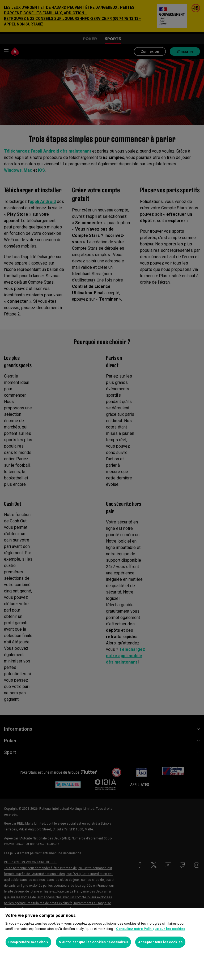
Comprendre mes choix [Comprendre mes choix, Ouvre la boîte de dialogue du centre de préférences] (28, 942)
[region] (102, 930)
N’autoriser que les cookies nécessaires (93, 942)
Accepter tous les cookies (160, 942)
